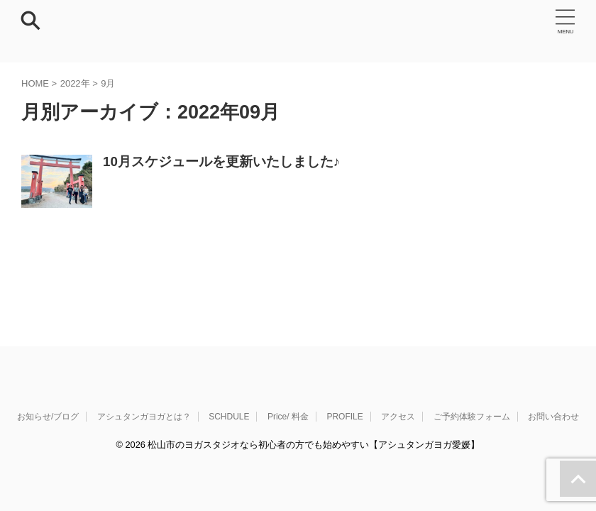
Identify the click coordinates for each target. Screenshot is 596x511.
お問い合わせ (553, 417)
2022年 (75, 83)
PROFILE (344, 417)
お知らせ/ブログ (48, 417)
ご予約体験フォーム (472, 417)
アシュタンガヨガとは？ (144, 417)
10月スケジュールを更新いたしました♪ (221, 161)
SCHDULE (229, 417)
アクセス (398, 417)
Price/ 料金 (288, 417)
